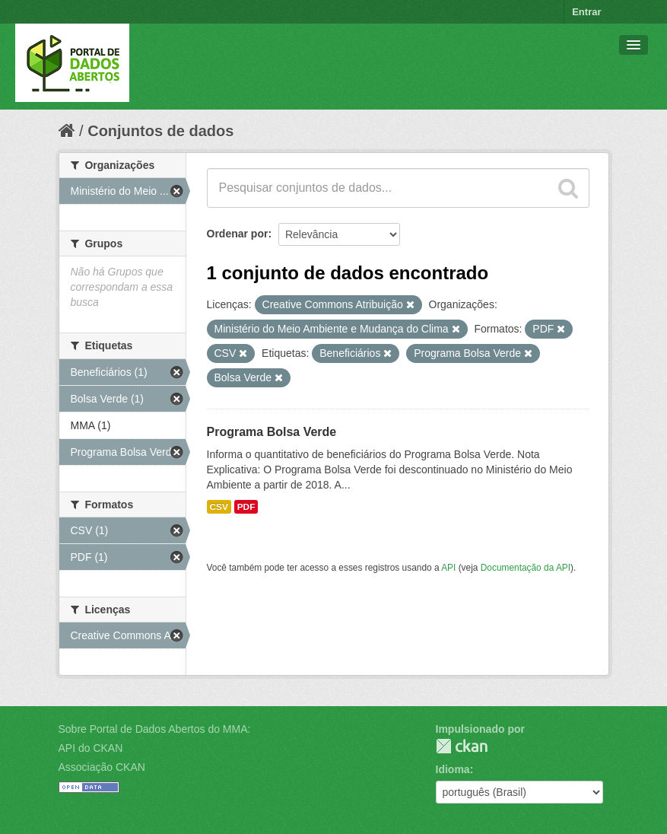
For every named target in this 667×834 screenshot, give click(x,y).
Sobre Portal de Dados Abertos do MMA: (155, 729)
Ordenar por (237, 234)
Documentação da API (525, 567)
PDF (246, 506)
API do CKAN (91, 748)
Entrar (586, 12)
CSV (219, 506)
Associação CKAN (102, 767)
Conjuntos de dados (160, 131)
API (448, 567)
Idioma (453, 769)
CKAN (462, 746)
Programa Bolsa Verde (272, 431)
